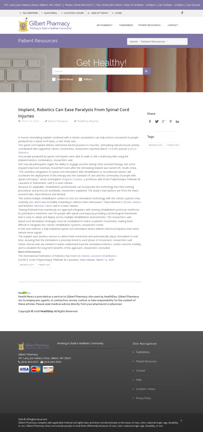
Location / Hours (72, 13)
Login (117, 13)
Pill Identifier (29, 13)
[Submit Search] (147, 71)
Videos (85, 79)
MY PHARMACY (104, 25)
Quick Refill (49, 13)
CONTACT (173, 25)
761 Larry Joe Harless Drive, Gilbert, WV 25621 (33, 5)
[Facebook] (182, 13)
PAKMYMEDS (126, 25)
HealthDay (46, 311)
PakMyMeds (142, 352)
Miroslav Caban (43, 205)
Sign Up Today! (98, 13)
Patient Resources (153, 41)
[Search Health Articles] (97, 71)
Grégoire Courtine (72, 179)
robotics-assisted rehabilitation (98, 256)
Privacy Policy (143, 398)
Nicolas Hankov (132, 202)
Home (134, 41)
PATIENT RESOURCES (149, 25)
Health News (62, 79)
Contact (140, 370)
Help (138, 379)
